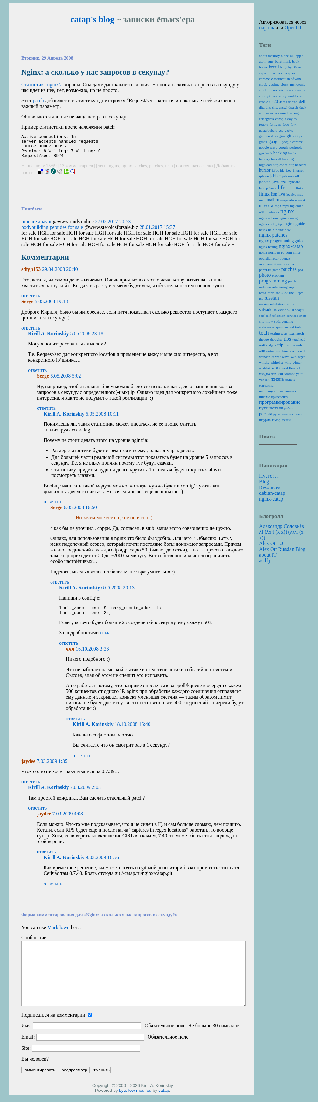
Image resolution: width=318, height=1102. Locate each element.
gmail (263, 142)
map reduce (288, 200)
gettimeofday (268, 136)
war (278, 357)
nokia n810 (276, 252)
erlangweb (266, 119)
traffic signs (267, 345)
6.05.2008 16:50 (80, 512)
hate (285, 159)
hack (269, 153)
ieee (289, 170)
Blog (264, 481)
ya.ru (299, 374)
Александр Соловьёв (281, 526)
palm (293, 264)
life (282, 187)
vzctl (301, 351)
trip (280, 345)
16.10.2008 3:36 (92, 655)
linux (264, 193)
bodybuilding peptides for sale (52, 232)
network (273, 212)
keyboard (293, 182)
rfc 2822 (282, 293)
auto (270, 61)
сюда (105, 639)
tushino (290, 345)
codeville (298, 90)
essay (289, 119)
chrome (264, 79)
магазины (266, 385)
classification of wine (286, 79)
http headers (297, 165)
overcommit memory (274, 264)
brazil (274, 67)
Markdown (58, 934)
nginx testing (268, 247)
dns (268, 107)
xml (280, 374)
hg (291, 158)
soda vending (283, 321)
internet (298, 170)
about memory (269, 56)
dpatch (293, 107)
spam (279, 327)
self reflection (275, 315)
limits (291, 188)
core (275, 96)
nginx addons (268, 218)
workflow (289, 368)
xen (273, 374)
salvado (266, 309)
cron (300, 96)
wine (287, 362)
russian (271, 298)
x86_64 (264, 374)
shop (302, 315)
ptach (292, 281)
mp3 (278, 206)
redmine (265, 287)
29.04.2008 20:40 (60, 274)
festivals (275, 124)
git (289, 135)
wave (285, 357)
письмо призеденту (273, 397)
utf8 (262, 351)
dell (302, 101)
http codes (280, 165)
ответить (30, 300)
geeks (289, 130)
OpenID (293, 27)
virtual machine (277, 351)
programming (273, 280)
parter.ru (265, 270)
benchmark (283, 61)
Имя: (26, 1032)
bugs (283, 67)
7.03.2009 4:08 (67, 820)
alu (292, 56)
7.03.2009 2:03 (85, 794)
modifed (143, 1097)
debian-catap (272, 493)
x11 (299, 368)
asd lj (264, 560)
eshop (279, 119)
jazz (283, 182)
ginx (282, 136)
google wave (268, 147)
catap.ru (289, 73)
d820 (273, 101)
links (299, 188)
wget (301, 357)
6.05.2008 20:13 (117, 592)
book (295, 61)
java (276, 182)
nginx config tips (271, 224)
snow (269, 321)
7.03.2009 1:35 (52, 768)
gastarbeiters (268, 130)
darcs (283, 101)
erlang (294, 113)
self (261, 315)
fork (293, 124)
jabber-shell (290, 176)
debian (293, 101)
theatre (264, 339)
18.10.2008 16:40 (132, 731)
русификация (283, 414)
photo (265, 275)
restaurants (266, 293)
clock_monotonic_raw (275, 90)
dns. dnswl (279, 107)
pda (300, 270)
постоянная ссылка (194, 170)
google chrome (292, 142)
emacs (274, 113)
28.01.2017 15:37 (157, 232)
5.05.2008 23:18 (86, 338)
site (261, 321)
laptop (263, 188)
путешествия (271, 408)
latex (272, 188)
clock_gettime (269, 84)
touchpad (298, 339)
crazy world (287, 96)
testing (275, 333)
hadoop (264, 159)
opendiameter (269, 258)
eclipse (264, 113)
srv (287, 327)
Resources (269, 487)
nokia (263, 252)
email (284, 113)
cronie (263, 101)
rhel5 (292, 293)
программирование (280, 402)
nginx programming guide (281, 240)
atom (262, 61)
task (298, 327)
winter (297, 362)
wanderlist (266, 357)
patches (156, 170)
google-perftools (290, 147)
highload (265, 165)
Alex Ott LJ (271, 543)
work (276, 368)
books (263, 67)
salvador (280, 310)
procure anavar (36, 226)
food (286, 124)
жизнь (277, 379)
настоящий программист (277, 391)
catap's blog (92, 19)
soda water (266, 327)
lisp (274, 194)
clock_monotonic (292, 84)
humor (265, 170)
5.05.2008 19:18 (51, 306)
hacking (280, 153)
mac (300, 194)
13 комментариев (77, 170)
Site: (26, 1054)
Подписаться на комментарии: (53, 1021)
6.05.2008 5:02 (65, 380)
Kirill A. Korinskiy (48, 338)
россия (265, 413)
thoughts (276, 339)
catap (163, 1097)
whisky (264, 362)
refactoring (280, 287)
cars (279, 73)
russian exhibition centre (276, 304)
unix (299, 345)
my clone (296, 206)
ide (282, 170)
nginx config (289, 218)
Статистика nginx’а (42, 84)
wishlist (264, 368)
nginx (114, 170)
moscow (266, 205)
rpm (300, 293)
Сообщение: (34, 944)
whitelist (277, 362)
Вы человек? (35, 1065)
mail (262, 200)
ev (295, 119)
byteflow (127, 1097)
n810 (262, 212)
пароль (266, 27)
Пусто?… (269, 476)
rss (261, 298)
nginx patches (134, 170)
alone (285, 56)
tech (169, 170)
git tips (297, 136)
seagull (300, 310)
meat (301, 200)
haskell (276, 159)
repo (292, 287)
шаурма (265, 420)
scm (290, 309)
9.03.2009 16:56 (102, 864)
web (294, 357)
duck (302, 107)
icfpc (275, 170)
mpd (285, 206)
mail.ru (273, 199)
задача (290, 379)
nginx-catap (291, 246)
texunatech (296, 333)
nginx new (283, 229)
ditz (262, 107)
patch (38, 100)
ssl (292, 327)
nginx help (266, 229)
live (282, 194)
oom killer (293, 252)
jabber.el (265, 182)
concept (264, 96)
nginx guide (295, 223)
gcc (281, 130)
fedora (263, 124)
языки (286, 420)
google (274, 141)
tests (284, 333)
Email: (28, 1043)
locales (291, 194)
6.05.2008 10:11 (102, 418)
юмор (276, 420)
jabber (275, 176)
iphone (264, 176)
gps (261, 153)
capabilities (267, 73)
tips (287, 339)
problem (278, 275)
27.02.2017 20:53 (113, 226)
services (292, 315)
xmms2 (289, 374)
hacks (292, 153)
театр (298, 414)
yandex (264, 379)
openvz (285, 258)
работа (289, 408)
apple (299, 56)
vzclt (293, 351)
